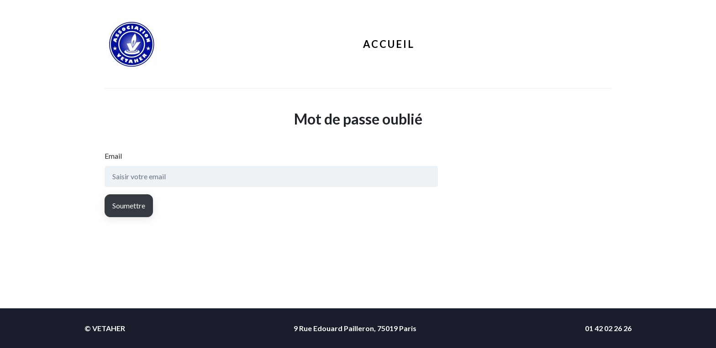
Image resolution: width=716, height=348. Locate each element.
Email (113, 155)
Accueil (389, 44)
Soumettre (128, 205)
